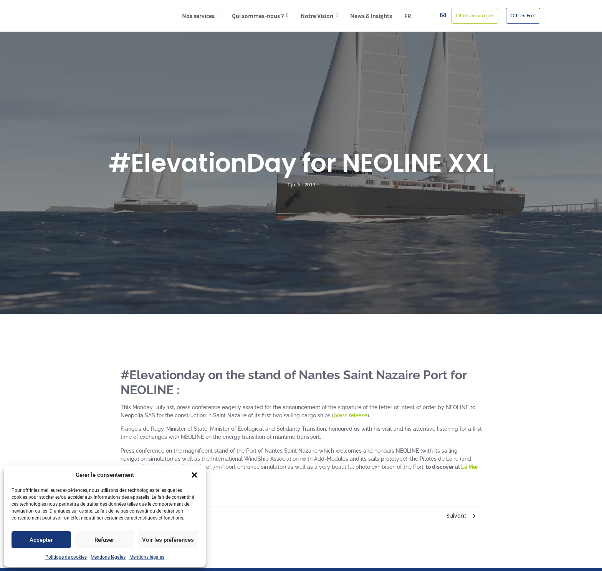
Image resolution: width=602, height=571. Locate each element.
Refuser (104, 539)
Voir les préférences (168, 539)
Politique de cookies (66, 557)
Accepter (41, 539)
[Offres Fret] (523, 16)
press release (350, 415)
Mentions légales (108, 557)
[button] (194, 475)
